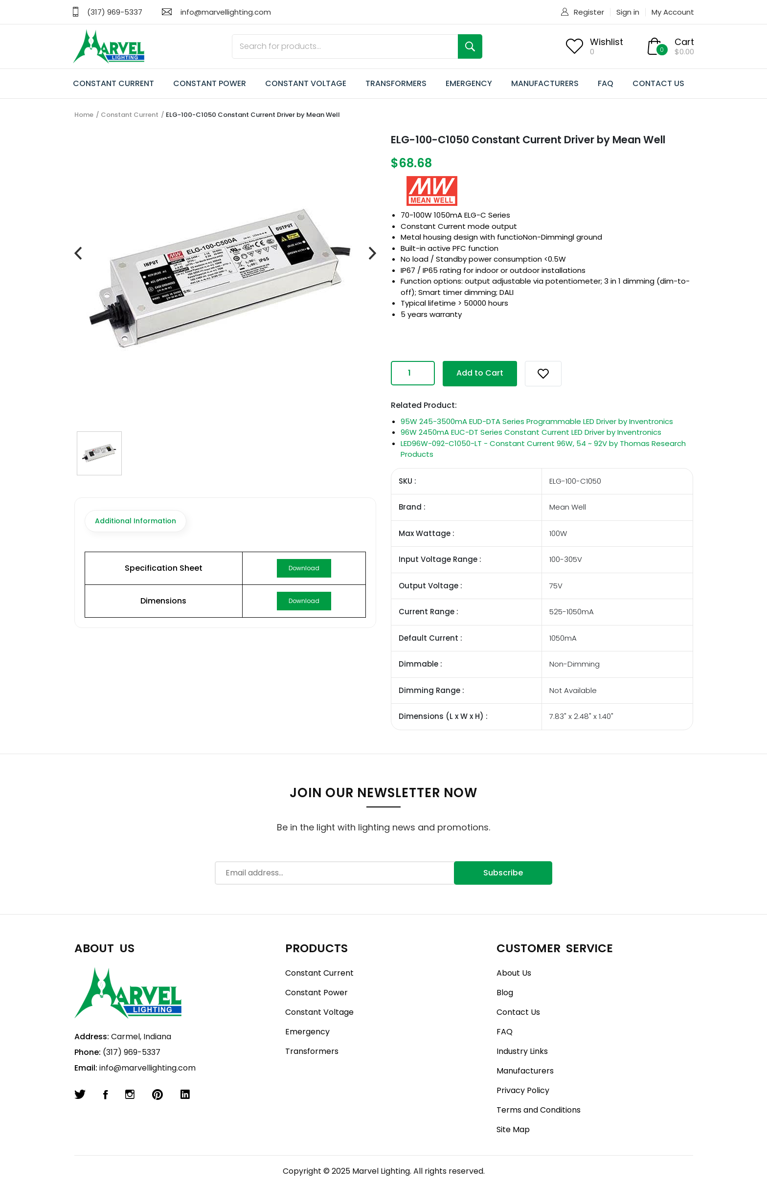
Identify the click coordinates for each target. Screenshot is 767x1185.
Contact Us (518, 1012)
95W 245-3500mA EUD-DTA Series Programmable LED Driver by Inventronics (537, 421)
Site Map (513, 1129)
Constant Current (129, 114)
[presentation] (78, 254)
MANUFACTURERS (545, 83)
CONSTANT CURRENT (113, 83)
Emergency (307, 1031)
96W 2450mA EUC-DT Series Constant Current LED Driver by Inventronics (531, 432)
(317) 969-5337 (114, 12)
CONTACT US (658, 83)
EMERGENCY (469, 83)
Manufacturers (525, 1070)
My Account (673, 12)
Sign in (627, 12)
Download (304, 568)
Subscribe (503, 872)
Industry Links (522, 1051)
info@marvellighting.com (225, 12)
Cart (684, 42)
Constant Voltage (319, 1012)
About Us (513, 973)
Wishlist (606, 42)
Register (589, 12)
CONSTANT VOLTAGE (305, 83)
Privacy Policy (522, 1090)
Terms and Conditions (538, 1110)
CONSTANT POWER (209, 83)
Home (83, 114)
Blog (504, 992)
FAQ (605, 83)
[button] (543, 373)
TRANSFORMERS (396, 83)
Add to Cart (479, 373)
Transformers (311, 1051)
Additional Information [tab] (135, 521)
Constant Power (316, 992)
